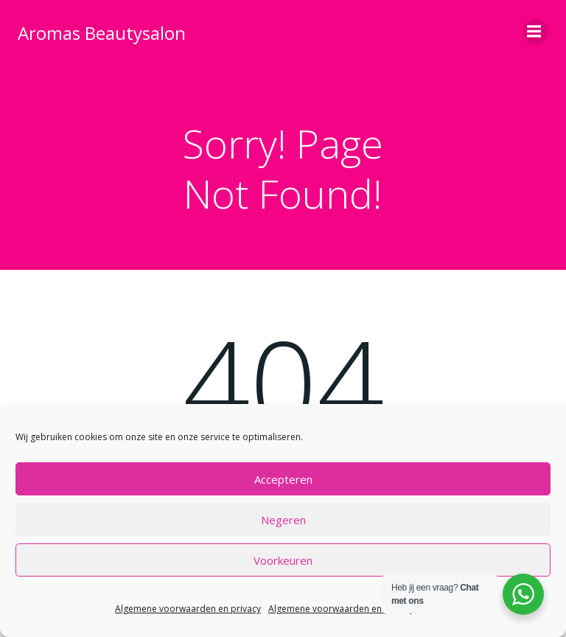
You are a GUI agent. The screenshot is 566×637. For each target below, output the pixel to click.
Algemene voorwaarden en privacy (188, 608)
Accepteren (283, 479)
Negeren (283, 519)
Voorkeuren (283, 560)
